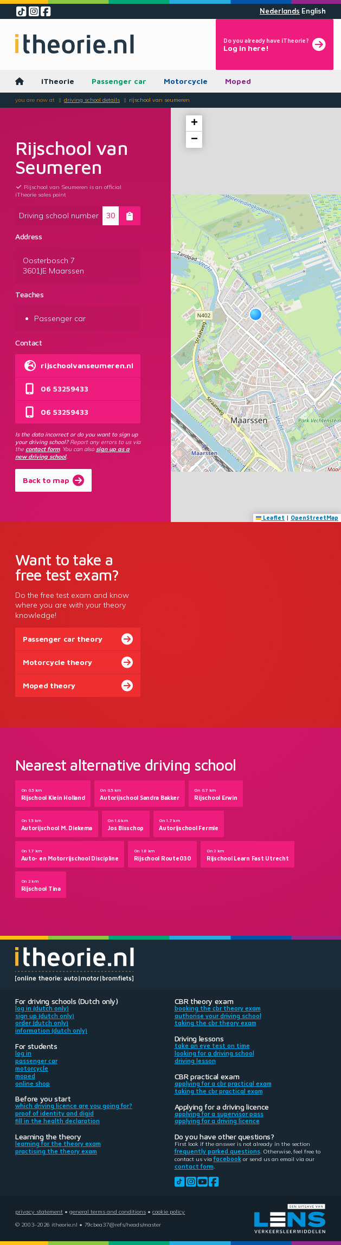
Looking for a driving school (214, 1053)
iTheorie (57, 81)
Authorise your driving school (218, 1016)
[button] (255, 314)
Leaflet (270, 517)
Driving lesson (195, 1061)
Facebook (227, 1159)
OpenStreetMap (314, 517)
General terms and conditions (107, 1211)
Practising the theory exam (56, 1151)
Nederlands (280, 11)
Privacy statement (39, 1211)
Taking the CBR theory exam (215, 1023)
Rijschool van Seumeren (159, 99)
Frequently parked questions (217, 1151)
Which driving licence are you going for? (73, 1106)
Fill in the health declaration (57, 1121)
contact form (42, 449)
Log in (23, 1053)
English (313, 11)
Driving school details (92, 99)
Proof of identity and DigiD (54, 1113)
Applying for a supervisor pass (219, 1114)
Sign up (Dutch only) (44, 1016)
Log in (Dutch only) (42, 1008)
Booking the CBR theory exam (218, 1008)
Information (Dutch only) (51, 1030)
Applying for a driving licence (217, 1121)
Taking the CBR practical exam (219, 1091)
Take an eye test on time (212, 1046)
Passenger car (119, 81)
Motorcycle (186, 81)
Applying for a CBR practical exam (223, 1083)
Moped (238, 81)
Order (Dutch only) (41, 1023)
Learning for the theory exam (58, 1144)
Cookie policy (168, 1211)
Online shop (32, 1083)
